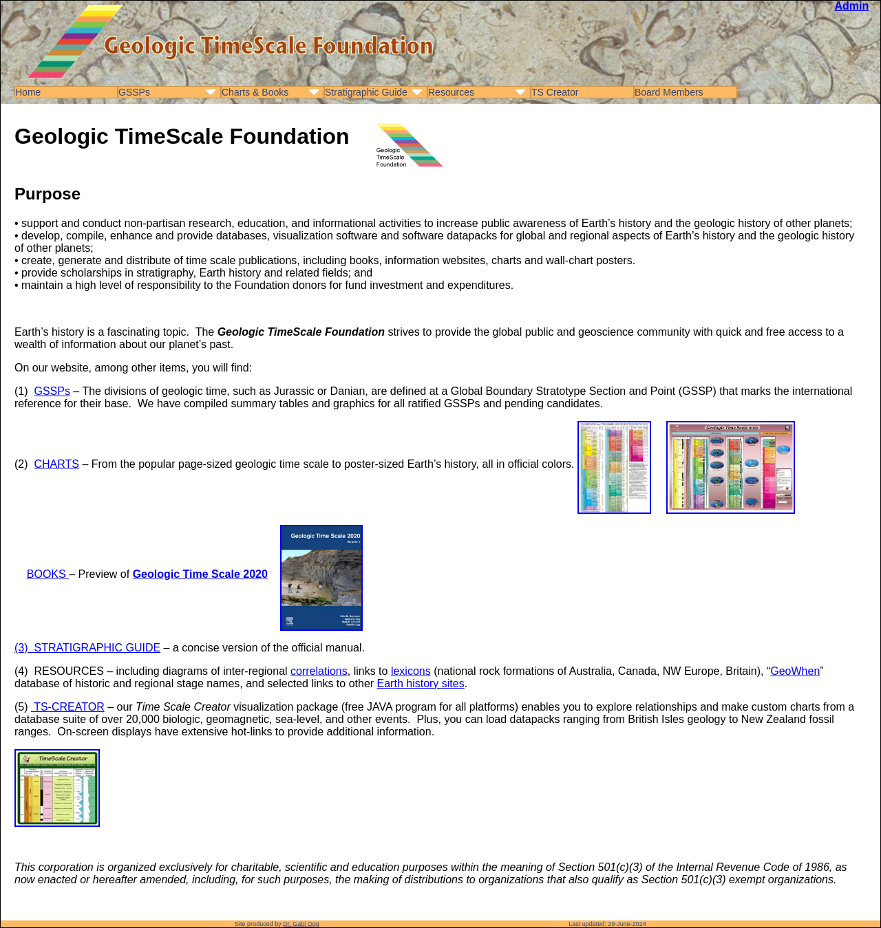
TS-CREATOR (68, 707)
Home (28, 92)
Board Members (669, 92)
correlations (319, 671)
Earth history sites (421, 683)
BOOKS (48, 574)
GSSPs (134, 92)
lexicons (411, 671)
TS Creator (554, 92)
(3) (24, 648)
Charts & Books (255, 92)
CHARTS (56, 463)
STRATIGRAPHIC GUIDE (97, 648)
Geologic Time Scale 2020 (200, 574)
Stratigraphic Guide (366, 92)
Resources (451, 92)
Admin (851, 6)
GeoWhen (795, 671)
